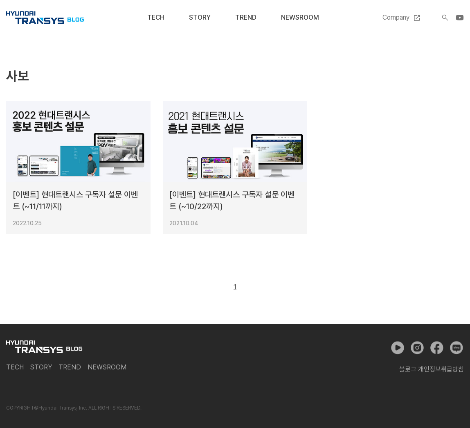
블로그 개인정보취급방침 (431, 369)
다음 (254, 287)
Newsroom (300, 17)
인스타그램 (417, 347)
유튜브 (397, 347)
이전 (216, 287)
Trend (245, 17)
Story (200, 17)
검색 (445, 18)
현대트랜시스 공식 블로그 (45, 17)
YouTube (460, 18)
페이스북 (437, 347)
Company (395, 17)
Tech (155, 17)
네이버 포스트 (456, 347)
